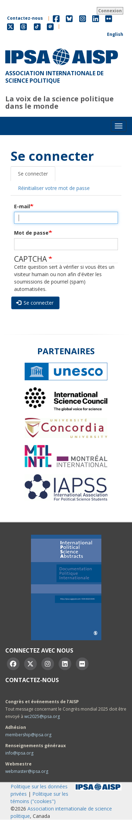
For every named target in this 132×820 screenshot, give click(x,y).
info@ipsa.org (19, 753)
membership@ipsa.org (28, 735)
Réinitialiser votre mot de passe (54, 188)
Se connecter (33, 173)
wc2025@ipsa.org (42, 716)
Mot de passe (31, 232)
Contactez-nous (25, 18)
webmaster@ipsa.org (26, 771)
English (115, 34)
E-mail (22, 206)
